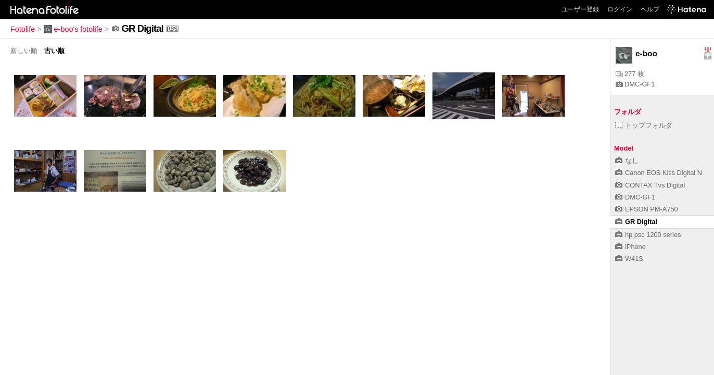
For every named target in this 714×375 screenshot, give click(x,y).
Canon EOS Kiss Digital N (658, 173)
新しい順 (23, 51)
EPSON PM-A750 (646, 209)
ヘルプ (650, 9)
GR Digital (636, 222)
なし (627, 161)
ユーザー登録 (580, 9)
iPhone (630, 247)
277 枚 (630, 74)
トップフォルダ (643, 125)
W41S (629, 258)
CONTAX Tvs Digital (650, 185)
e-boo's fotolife (73, 29)
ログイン (619, 9)
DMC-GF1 (635, 84)
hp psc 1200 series (648, 235)
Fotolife (22, 29)
